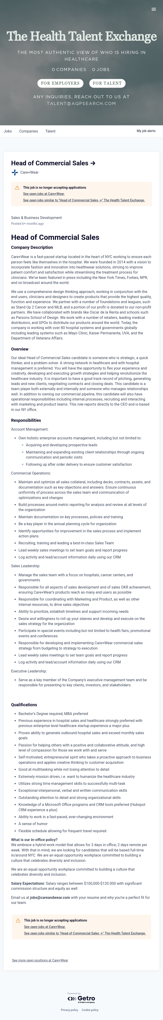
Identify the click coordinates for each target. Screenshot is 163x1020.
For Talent (107, 83)
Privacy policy (69, 1010)
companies (28, 131)
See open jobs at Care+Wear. (44, 194)
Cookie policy (90, 1010)
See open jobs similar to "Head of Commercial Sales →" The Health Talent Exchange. (84, 200)
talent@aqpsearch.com (81, 103)
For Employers (60, 83)
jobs (8, 131)
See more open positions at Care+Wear (40, 960)
